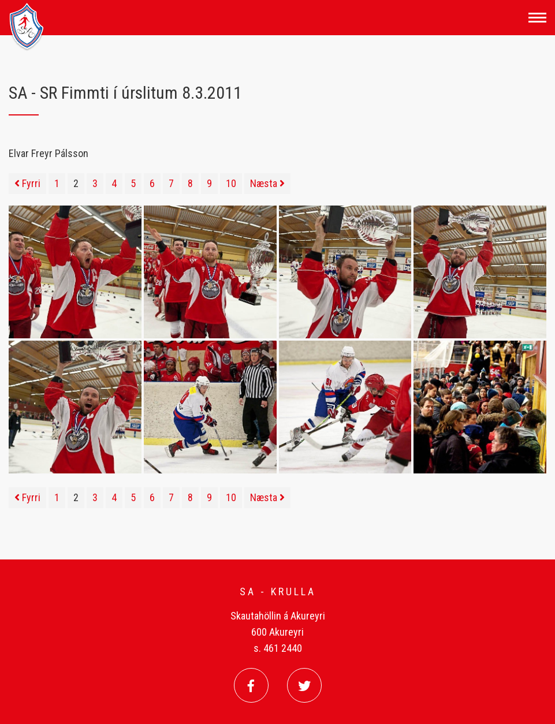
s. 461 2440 (278, 648)
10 (231, 183)
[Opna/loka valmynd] (537, 17)
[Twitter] (304, 685)
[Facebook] (251, 685)
